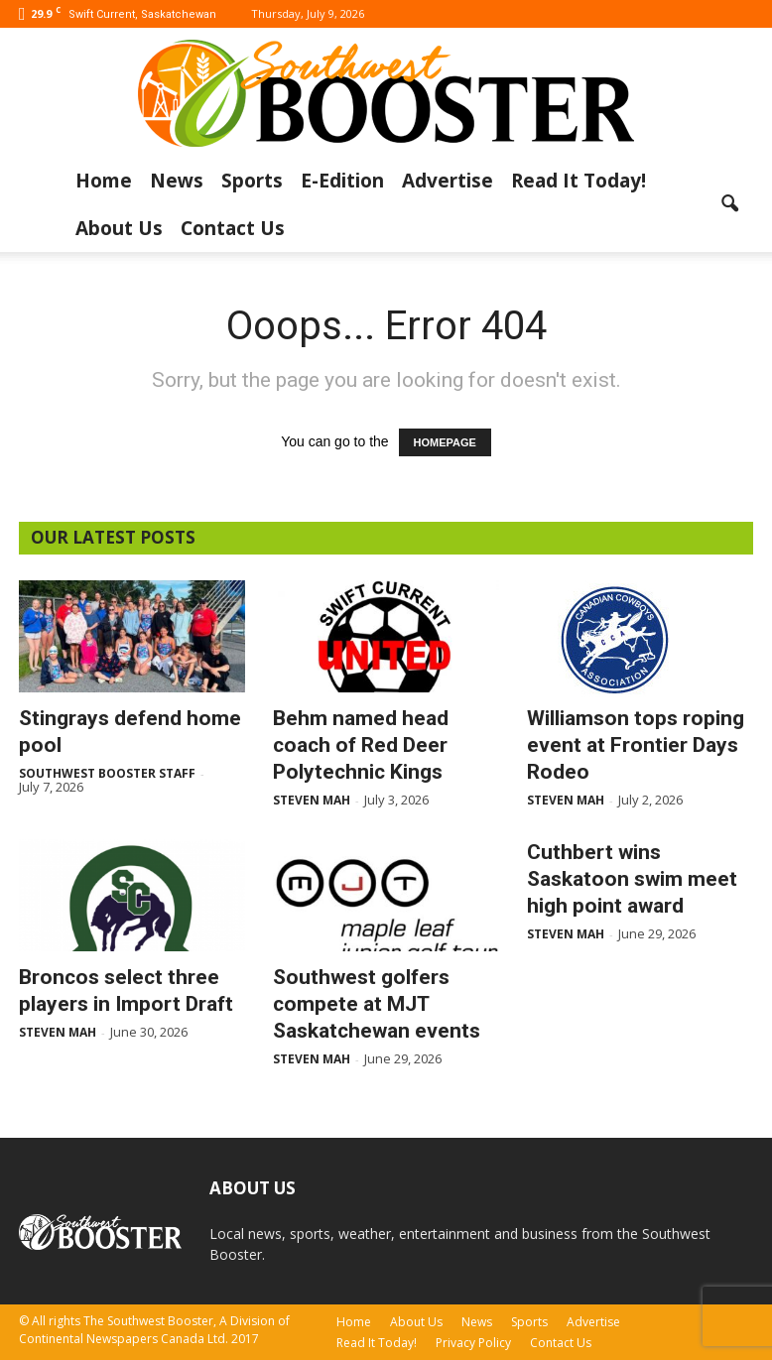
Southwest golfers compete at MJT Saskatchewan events (376, 1004)
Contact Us (233, 228)
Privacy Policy (473, 1342)
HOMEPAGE (445, 442)
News (176, 180)
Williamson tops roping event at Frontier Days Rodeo (635, 745)
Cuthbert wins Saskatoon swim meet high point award (632, 879)
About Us (119, 228)
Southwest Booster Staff (107, 773)
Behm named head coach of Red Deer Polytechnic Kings (361, 745)
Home (103, 180)
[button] (729, 204)
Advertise (447, 180)
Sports (252, 180)
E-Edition (342, 180)
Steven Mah (311, 800)
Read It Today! (578, 180)
